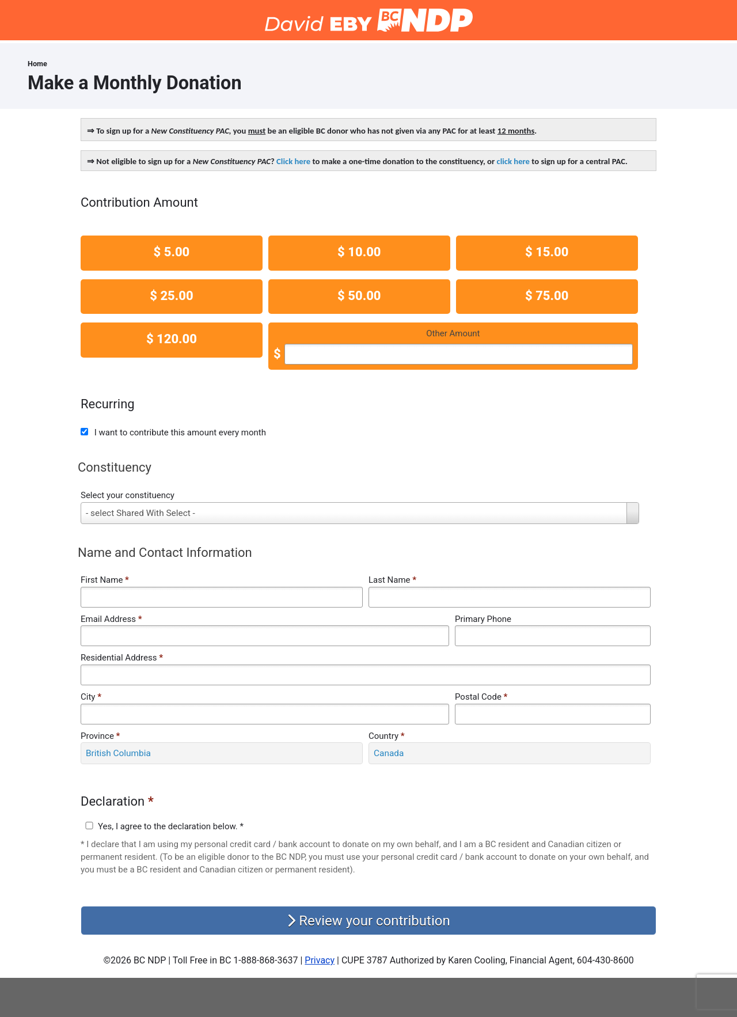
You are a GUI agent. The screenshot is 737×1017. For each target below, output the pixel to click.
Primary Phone (483, 619)
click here (513, 161)
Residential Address (122, 657)
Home (37, 63)
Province (100, 736)
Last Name (392, 580)
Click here (293, 161)
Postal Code (481, 697)
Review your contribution (368, 921)
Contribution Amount (139, 202)
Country (386, 736)
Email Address (111, 619)
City (91, 697)
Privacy (320, 960)
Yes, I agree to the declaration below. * (171, 826)
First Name (105, 580)
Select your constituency (127, 495)
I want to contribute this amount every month (180, 432)
